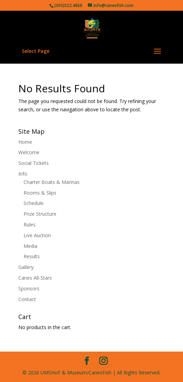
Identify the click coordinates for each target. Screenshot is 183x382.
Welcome (28, 152)
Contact (27, 299)
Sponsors (28, 288)
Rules (30, 224)
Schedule (34, 203)
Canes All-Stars (35, 277)
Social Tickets (33, 163)
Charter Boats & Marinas (52, 182)
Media (30, 246)
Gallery (26, 267)
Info (22, 173)
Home (25, 142)
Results (32, 256)
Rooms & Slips (40, 192)
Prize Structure (40, 214)
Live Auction (37, 235)
